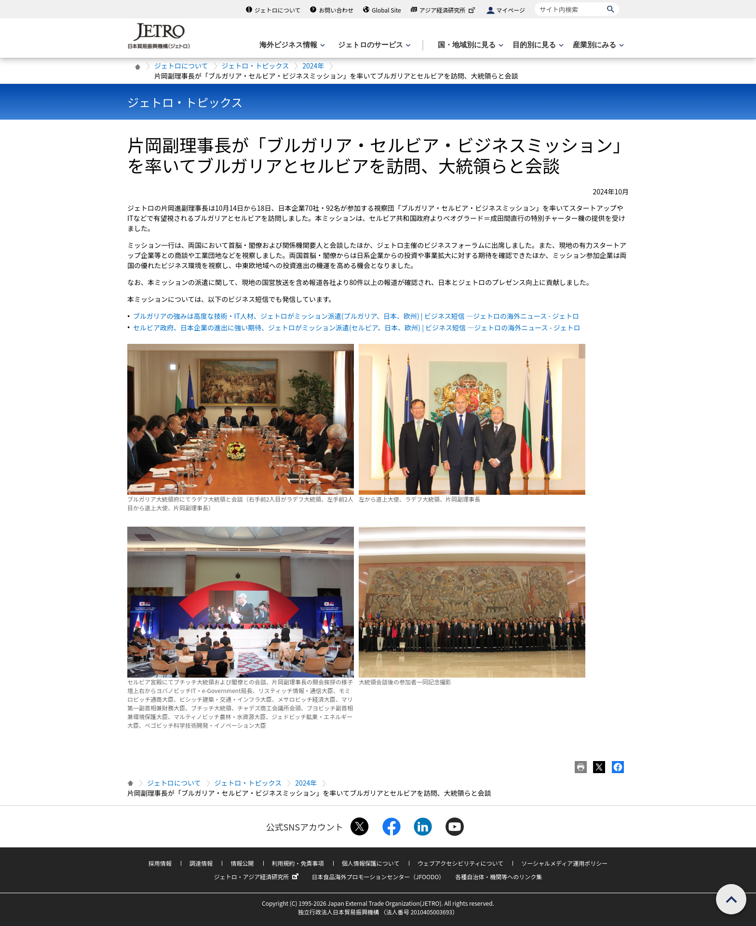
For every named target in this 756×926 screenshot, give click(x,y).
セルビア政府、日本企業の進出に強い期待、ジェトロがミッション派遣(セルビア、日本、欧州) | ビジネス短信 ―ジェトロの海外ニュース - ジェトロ (356, 327)
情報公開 (242, 863)
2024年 (313, 65)
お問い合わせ (336, 10)
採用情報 (160, 863)
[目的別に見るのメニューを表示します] (537, 45)
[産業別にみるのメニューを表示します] (597, 45)
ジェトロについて (278, 10)
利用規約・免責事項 (298, 863)
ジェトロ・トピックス (255, 65)
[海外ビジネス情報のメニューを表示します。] (291, 45)
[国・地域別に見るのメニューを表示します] (469, 45)
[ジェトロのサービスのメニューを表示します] (373, 45)
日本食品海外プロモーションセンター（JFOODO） (378, 876)
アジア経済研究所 (448, 10)
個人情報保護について (371, 863)
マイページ (510, 10)
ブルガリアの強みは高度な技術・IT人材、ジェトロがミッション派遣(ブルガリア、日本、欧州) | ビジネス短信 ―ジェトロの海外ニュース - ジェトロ (356, 316)
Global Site (386, 10)
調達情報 (201, 863)
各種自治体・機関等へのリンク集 (498, 876)
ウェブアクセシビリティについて (460, 863)
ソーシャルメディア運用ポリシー (564, 863)
